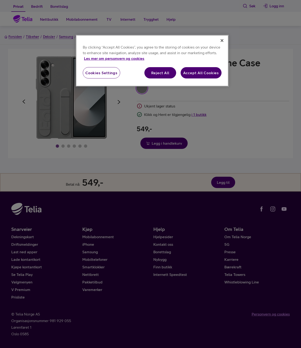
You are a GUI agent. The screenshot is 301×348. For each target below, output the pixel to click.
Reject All (160, 73)
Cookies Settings (101, 73)
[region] (152, 60)
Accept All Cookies (201, 73)
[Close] (222, 40)
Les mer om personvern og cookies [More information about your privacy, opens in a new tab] (114, 58)
